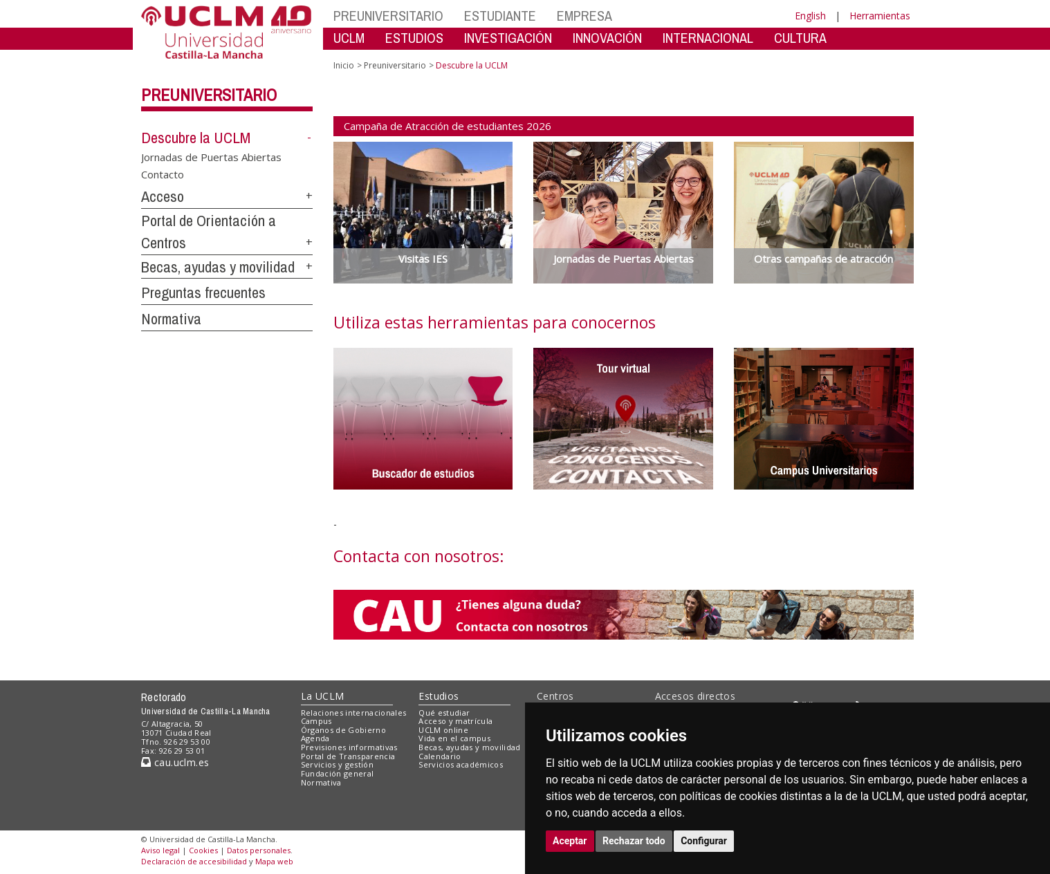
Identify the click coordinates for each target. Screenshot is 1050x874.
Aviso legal (160, 850)
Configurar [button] (704, 840)
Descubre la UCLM (195, 137)
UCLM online (443, 730)
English (810, 15)
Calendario (439, 756)
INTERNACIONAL (708, 37)
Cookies (203, 850)
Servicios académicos (460, 764)
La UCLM (322, 696)
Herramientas (879, 15)
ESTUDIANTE (500, 15)
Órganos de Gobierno (343, 730)
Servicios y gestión (337, 764)
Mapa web (274, 861)
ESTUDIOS (414, 37)
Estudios (438, 696)
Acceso (162, 196)
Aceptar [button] (570, 840)
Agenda (315, 738)
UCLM (349, 37)
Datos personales (259, 850)
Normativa (171, 318)
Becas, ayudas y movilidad (218, 267)
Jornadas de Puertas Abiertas (211, 156)
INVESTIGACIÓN (508, 37)
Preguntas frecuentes (203, 292)
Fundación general (337, 773)
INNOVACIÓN (607, 37)
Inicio (343, 65)
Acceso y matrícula (455, 721)
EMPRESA (584, 15)
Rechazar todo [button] (633, 840)
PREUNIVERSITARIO (388, 15)
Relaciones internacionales (354, 712)
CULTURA (800, 37)
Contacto (162, 174)
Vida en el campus (454, 738)
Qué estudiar (444, 712)
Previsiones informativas (349, 747)
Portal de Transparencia (348, 756)
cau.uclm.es (175, 762)
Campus (316, 721)
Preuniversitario (209, 95)
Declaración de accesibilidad (194, 861)
